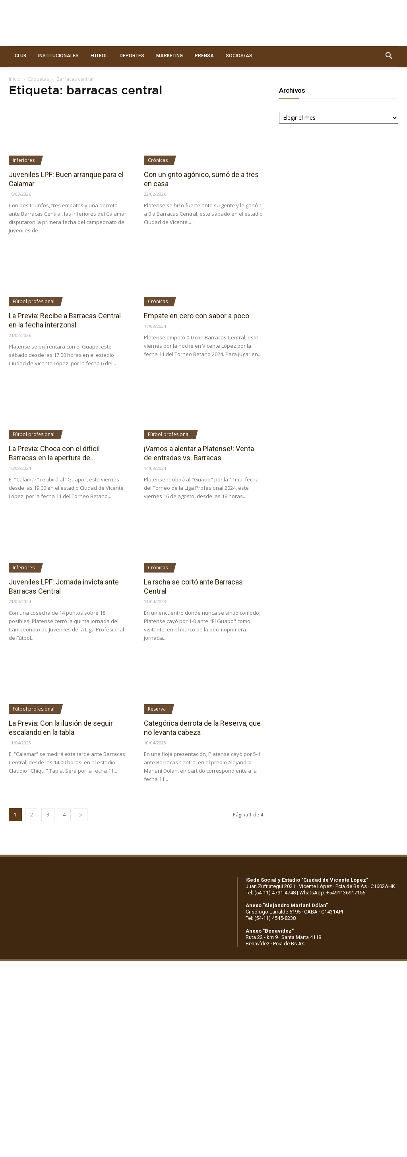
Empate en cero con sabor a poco (196, 316)
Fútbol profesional (33, 301)
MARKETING (169, 55)
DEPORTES (132, 55)
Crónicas (158, 160)
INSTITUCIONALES (58, 55)
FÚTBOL (99, 55)
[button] (388, 56)
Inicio (15, 79)
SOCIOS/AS (239, 55)
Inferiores (24, 160)
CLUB (20, 55)
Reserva (157, 708)
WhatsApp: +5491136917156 (332, 893)
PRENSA (204, 55)
